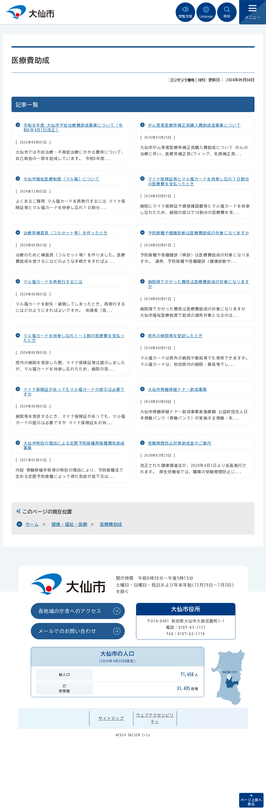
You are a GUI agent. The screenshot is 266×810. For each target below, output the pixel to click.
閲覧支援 (185, 12)
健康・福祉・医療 (69, 524)
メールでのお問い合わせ (67, 631)
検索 (226, 12)
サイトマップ (111, 718)
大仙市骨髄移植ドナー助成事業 (177, 389)
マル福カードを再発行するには (53, 282)
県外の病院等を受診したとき (175, 336)
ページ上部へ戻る (251, 802)
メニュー (252, 12)
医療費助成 (111, 524)
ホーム (32, 524)
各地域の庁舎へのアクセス (70, 611)
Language (206, 12)
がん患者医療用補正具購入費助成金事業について (194, 125)
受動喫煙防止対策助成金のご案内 (179, 443)
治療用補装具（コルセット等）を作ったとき (65, 233)
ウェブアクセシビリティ (155, 718)
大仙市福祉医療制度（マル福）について (61, 179)
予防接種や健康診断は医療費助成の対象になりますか (198, 233)
